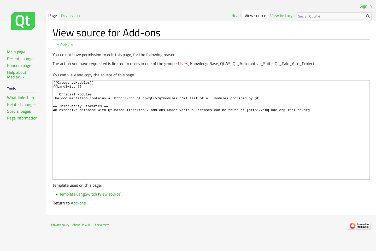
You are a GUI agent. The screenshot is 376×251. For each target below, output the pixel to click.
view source (109, 213)
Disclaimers (101, 244)
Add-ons (66, 44)
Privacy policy (60, 244)
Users (183, 63)
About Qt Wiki (81, 244)
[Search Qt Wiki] (334, 16)
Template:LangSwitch (78, 213)
